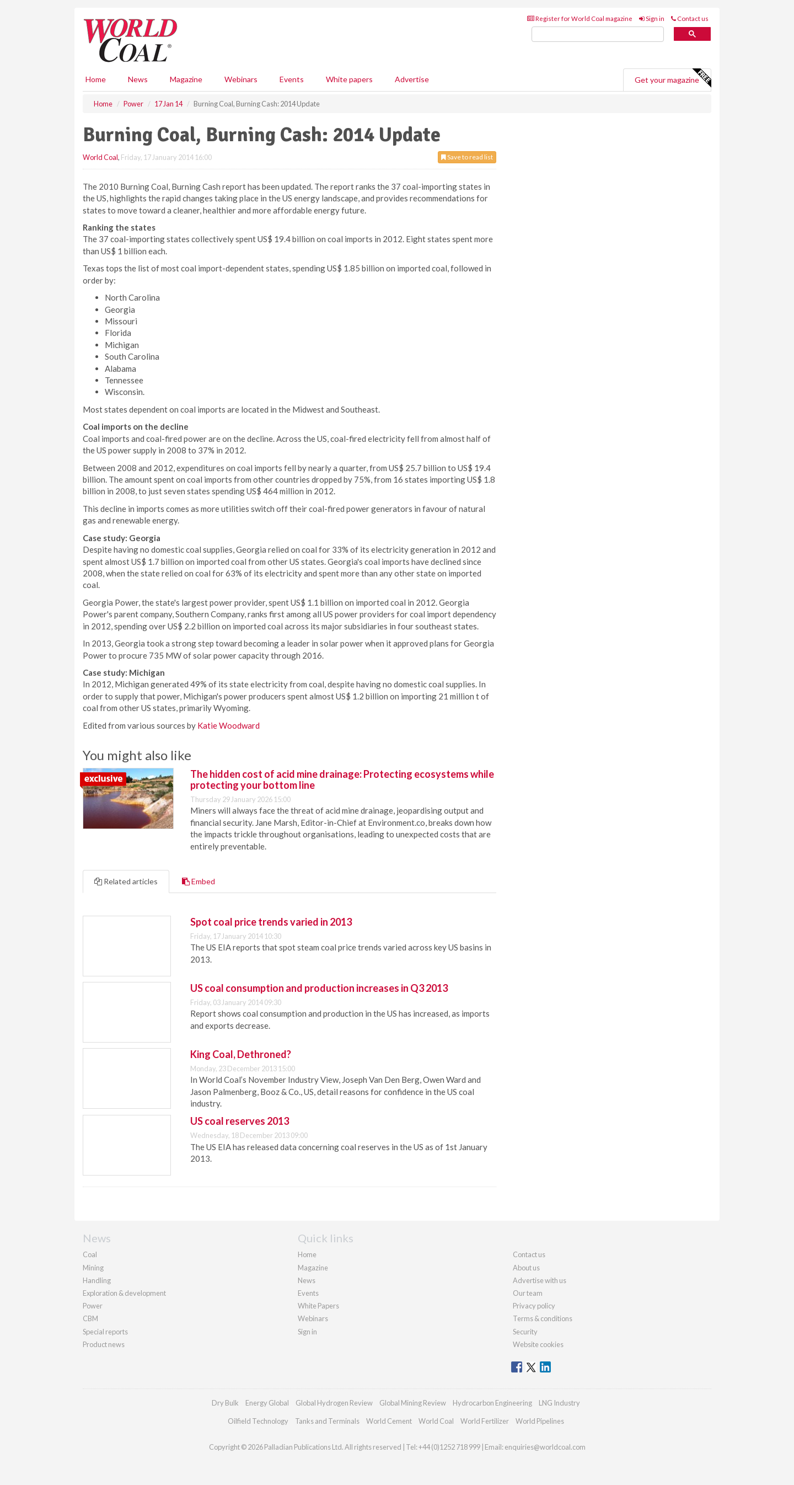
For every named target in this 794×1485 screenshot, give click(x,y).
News (306, 1280)
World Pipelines (540, 1421)
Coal (90, 1254)
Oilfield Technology (258, 1421)
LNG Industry (559, 1402)
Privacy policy (534, 1305)
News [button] (138, 79)
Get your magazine (673, 78)
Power (93, 1305)
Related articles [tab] (126, 881)
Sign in (651, 18)
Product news (104, 1344)
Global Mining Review (412, 1402)
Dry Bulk (225, 1402)
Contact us (690, 18)
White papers (349, 79)
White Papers (318, 1305)
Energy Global (267, 1402)
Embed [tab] (198, 881)
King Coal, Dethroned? (240, 1054)
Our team (528, 1293)
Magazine (186, 79)
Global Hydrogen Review (334, 1402)
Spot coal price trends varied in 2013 (271, 922)
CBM (90, 1318)
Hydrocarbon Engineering (492, 1402)
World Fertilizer (484, 1421)
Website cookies (538, 1344)
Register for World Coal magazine (579, 18)
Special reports (105, 1331)
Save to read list (467, 157)
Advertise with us (539, 1280)
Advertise (412, 79)
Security (525, 1331)
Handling (97, 1280)
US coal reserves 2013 (239, 1121)
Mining (93, 1267)
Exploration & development (124, 1293)
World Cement (389, 1421)
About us (526, 1267)
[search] (598, 34)
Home (95, 79)
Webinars (240, 79)
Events (292, 79)
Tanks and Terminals (327, 1421)
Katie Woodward (228, 725)
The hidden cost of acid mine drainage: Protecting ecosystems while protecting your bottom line (342, 779)
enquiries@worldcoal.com (545, 1447)
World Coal (100, 157)
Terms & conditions (542, 1318)
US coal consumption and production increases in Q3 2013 (319, 988)
